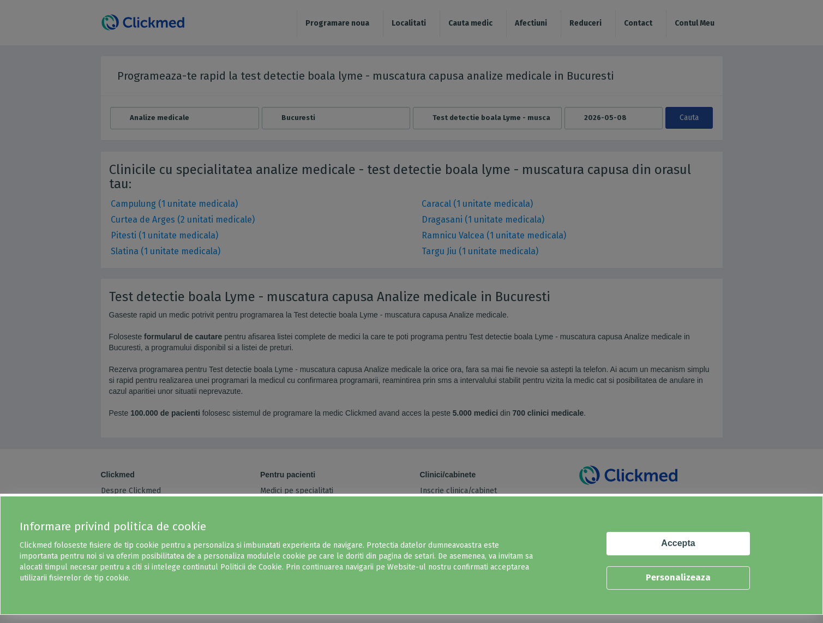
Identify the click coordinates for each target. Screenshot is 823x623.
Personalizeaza (678, 577)
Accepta (678, 543)
